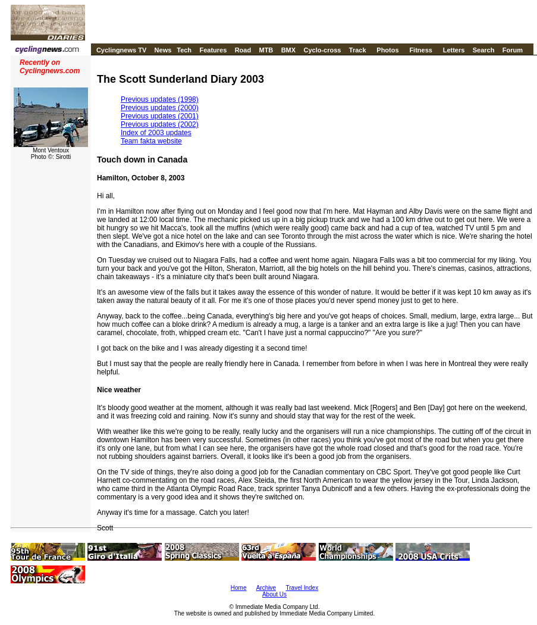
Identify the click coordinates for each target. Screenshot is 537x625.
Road (243, 50)
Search (484, 50)
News (163, 50)
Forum (513, 50)
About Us (274, 594)
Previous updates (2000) (160, 108)
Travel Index (302, 588)
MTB (266, 50)
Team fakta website (151, 141)
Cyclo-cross (322, 50)
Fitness (420, 50)
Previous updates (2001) (160, 116)
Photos (387, 50)
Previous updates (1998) (160, 99)
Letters (454, 50)
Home (239, 588)
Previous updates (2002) (160, 124)
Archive (266, 588)
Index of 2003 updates (156, 133)
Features (213, 50)
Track (357, 50)
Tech (184, 50)
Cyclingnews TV (121, 50)
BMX (288, 50)
